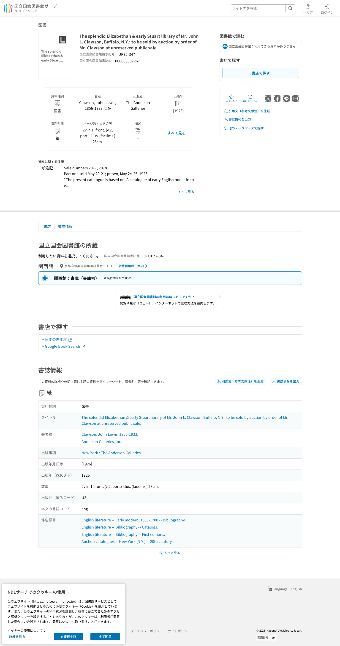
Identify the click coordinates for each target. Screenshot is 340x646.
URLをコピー (250, 98)
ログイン (327, 8)
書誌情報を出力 (237, 119)
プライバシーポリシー (147, 631)
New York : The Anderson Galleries (111, 452)
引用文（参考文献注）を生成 (246, 111)
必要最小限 (68, 636)
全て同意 (105, 636)
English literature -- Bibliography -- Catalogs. (120, 527)
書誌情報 (65, 226)
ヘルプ (308, 8)
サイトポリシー (179, 631)
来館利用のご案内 (133, 266)
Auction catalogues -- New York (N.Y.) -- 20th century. (127, 541)
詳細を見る (17, 636)
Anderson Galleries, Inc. (102, 441)
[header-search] (263, 8)
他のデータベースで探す (243, 128)
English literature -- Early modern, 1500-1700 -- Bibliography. (134, 520)
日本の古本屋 (58, 339)
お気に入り (231, 98)
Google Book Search (65, 346)
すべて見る (176, 133)
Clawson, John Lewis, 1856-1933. (110, 434)
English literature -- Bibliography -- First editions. (123, 534)
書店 (47, 226)
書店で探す (261, 73)
